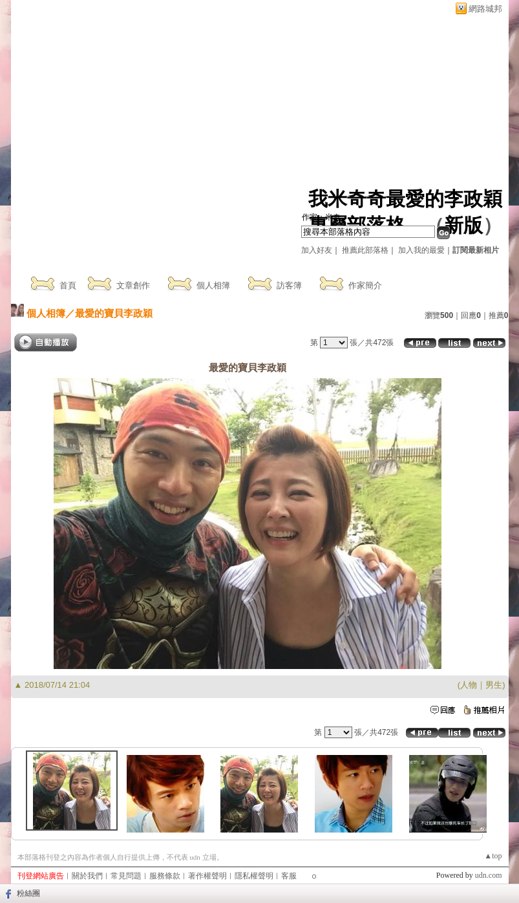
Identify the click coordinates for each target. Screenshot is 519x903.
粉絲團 (28, 893)
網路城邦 (485, 9)
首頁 (67, 285)
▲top (493, 855)
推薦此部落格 (365, 250)
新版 (463, 225)
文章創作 (133, 285)
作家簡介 (365, 285)
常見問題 (126, 875)
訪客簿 (289, 285)
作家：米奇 (321, 217)
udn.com (488, 875)
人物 (468, 685)
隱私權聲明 (254, 875)
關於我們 (87, 875)
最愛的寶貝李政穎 (114, 313)
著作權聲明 (207, 875)
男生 (493, 685)
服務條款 (164, 875)
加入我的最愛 (421, 250)
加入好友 (316, 250)
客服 (289, 875)
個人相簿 (213, 285)
